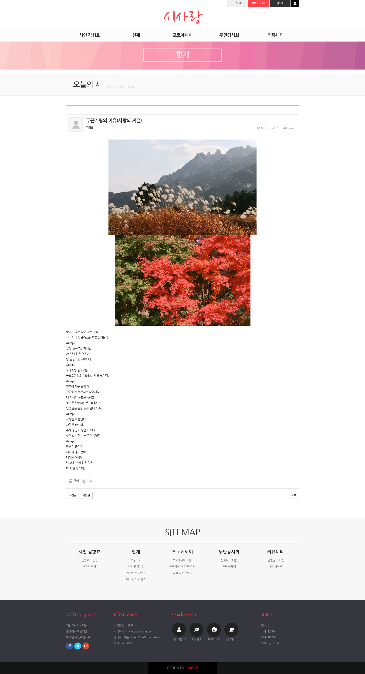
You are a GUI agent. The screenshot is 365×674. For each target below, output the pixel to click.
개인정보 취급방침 (76, 625)
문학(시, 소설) (229, 560)
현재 (136, 552)
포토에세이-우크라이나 (182, 566)
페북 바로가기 (259, 3)
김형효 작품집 (89, 560)
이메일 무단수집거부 (78, 637)
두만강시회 (229, 552)
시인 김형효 (89, 552)
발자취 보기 (89, 566)
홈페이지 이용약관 (76, 631)
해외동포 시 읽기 (136, 579)
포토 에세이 (229, 566)
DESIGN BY (182, 668)
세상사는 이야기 (136, 573)
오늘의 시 (136, 560)
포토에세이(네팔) (183, 560)
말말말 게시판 (276, 560)
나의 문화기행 (136, 566)
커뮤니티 (275, 552)
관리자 (280, 3)
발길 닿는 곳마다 (182, 573)
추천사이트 (275, 566)
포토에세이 (182, 552)
